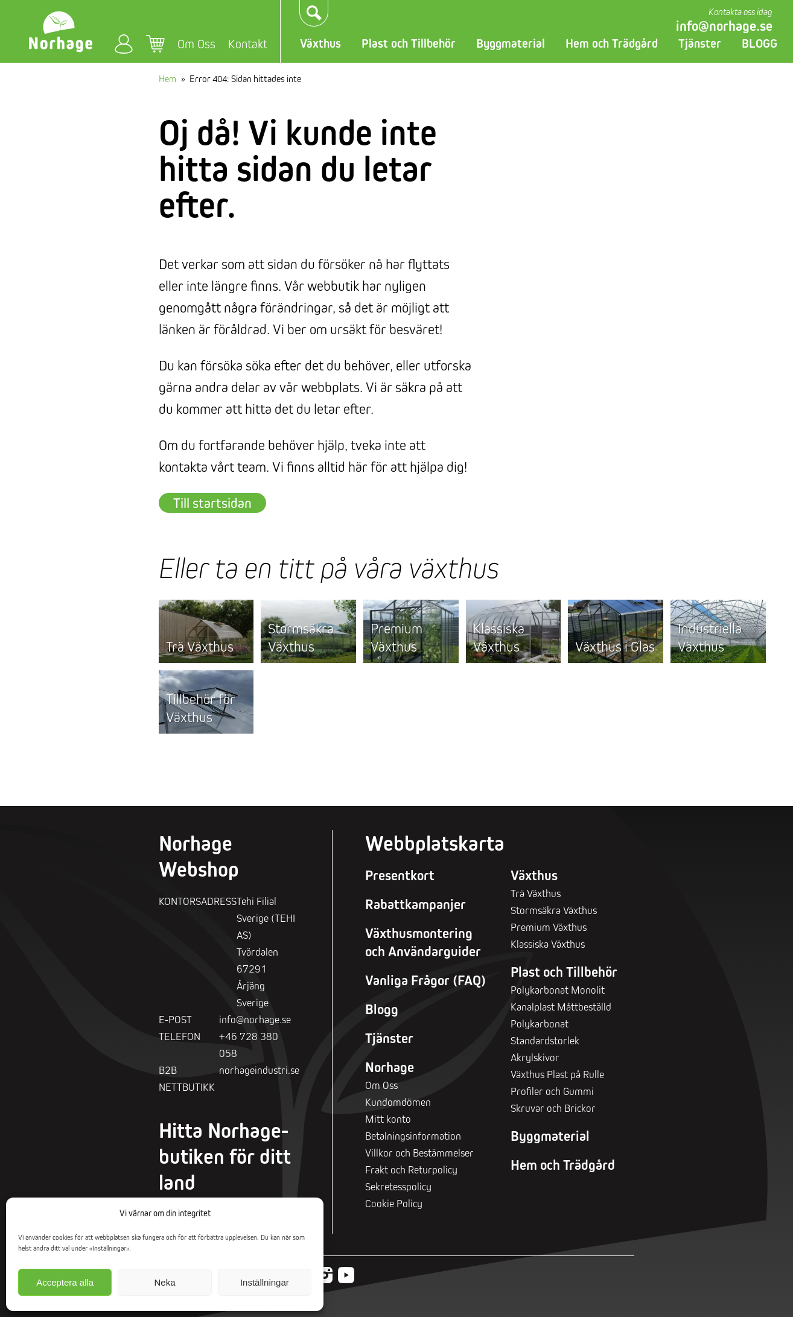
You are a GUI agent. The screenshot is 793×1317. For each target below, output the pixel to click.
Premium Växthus (396, 637)
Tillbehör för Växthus (200, 708)
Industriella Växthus (710, 637)
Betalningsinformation (413, 1135)
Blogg (381, 1009)
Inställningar (264, 1282)
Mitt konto (123, 44)
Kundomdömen (398, 1102)
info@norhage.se (724, 25)
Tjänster (699, 43)
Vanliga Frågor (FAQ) (425, 980)
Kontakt (247, 44)
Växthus (320, 43)
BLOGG (759, 43)
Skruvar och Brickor (553, 1108)
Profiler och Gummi (552, 1091)
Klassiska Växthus (498, 637)
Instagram (324, 1275)
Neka (164, 1282)
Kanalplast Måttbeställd (561, 1006)
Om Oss (196, 44)
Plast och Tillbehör (408, 43)
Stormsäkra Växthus (301, 637)
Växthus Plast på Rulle (557, 1074)
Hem (167, 78)
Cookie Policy (393, 1203)
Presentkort (400, 875)
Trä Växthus (200, 646)
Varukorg (155, 44)
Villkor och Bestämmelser (419, 1152)
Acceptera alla (65, 1282)
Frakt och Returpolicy (411, 1169)
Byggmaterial (510, 43)
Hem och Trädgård (611, 43)
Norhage (389, 1067)
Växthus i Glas (615, 646)
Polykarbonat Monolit (558, 989)
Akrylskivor (535, 1057)
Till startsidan (212, 503)
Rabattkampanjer (415, 904)
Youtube (346, 1275)
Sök (314, 13)
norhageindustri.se (259, 1070)
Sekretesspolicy (398, 1186)
